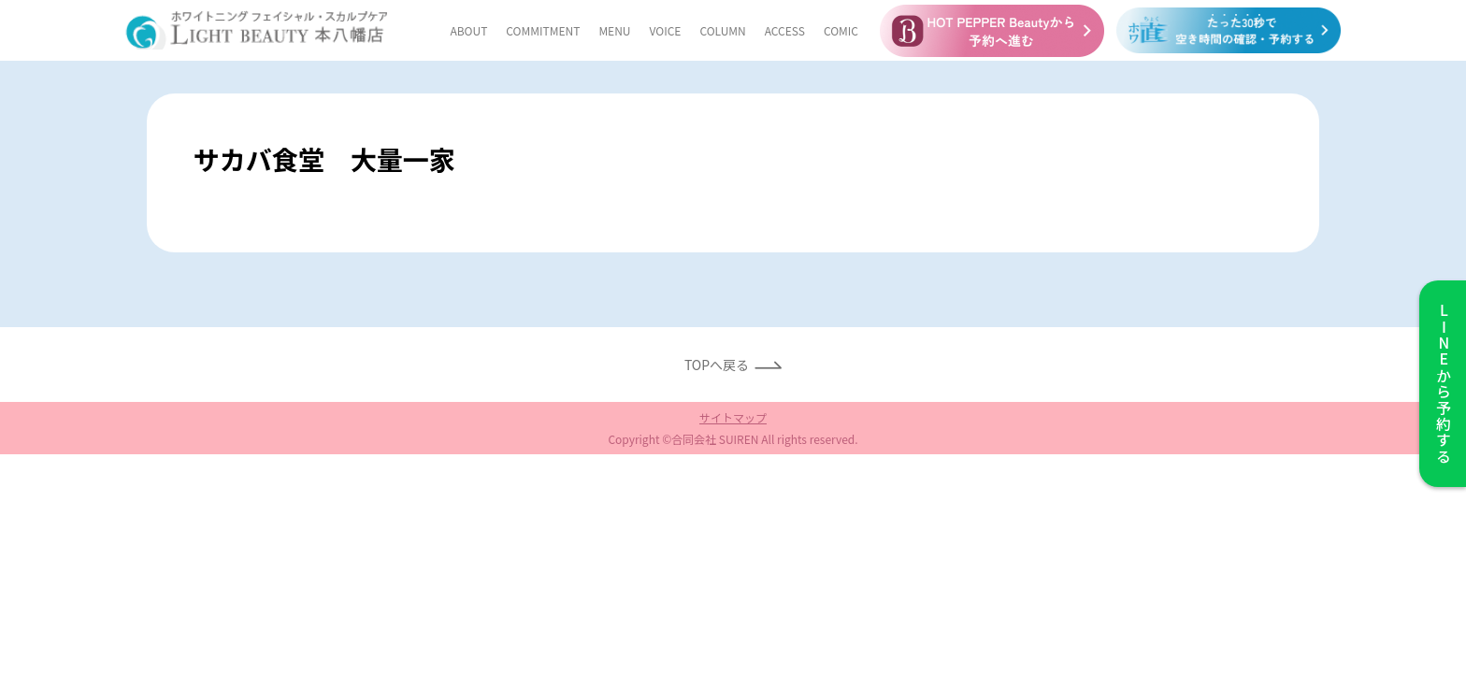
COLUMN (722, 30)
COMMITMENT (543, 30)
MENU (614, 30)
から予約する (1442, 384)
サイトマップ (733, 417)
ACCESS (785, 30)
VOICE (666, 30)
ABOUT (468, 30)
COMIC (841, 30)
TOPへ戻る (716, 364)
